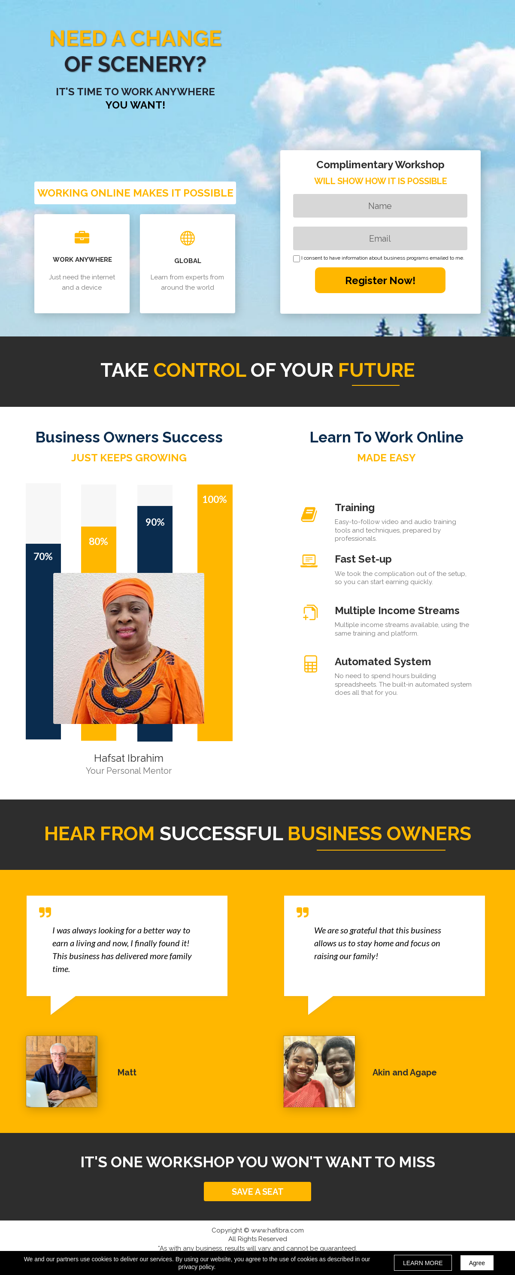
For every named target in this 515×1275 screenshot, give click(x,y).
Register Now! (380, 280)
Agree (477, 1263)
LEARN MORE (423, 1263)
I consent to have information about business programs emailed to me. (382, 258)
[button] (257, 1191)
